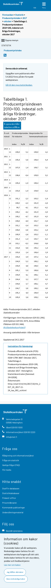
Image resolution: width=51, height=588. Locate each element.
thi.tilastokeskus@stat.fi (14, 327)
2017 (24, 18)
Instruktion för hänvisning (20, 346)
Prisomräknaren (9, 502)
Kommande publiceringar (13, 507)
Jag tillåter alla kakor (15, 572)
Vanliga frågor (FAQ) (11, 465)
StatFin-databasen (10, 488)
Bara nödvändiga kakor (16, 579)
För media (6, 469)
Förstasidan (7, 14)
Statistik (19, 14)
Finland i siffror (9, 498)
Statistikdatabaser (10, 493)
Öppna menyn (9, 40)
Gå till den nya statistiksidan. (19, 85)
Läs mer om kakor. (12, 565)
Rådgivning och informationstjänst (18, 455)
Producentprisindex (11, 18)
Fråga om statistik (10, 460)
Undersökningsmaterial (12, 512)
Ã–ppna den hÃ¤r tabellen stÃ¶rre (12, 126)
